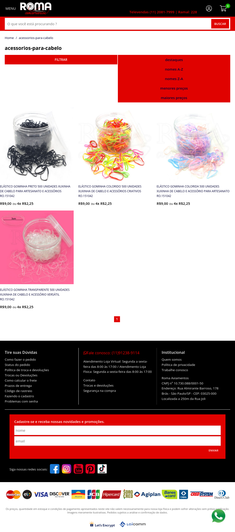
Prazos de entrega (18, 385)
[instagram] (66, 469)
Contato (89, 380)
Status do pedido (17, 365)
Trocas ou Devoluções (21, 375)
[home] (35, 8)
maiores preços (174, 97)
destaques (174, 59)
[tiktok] (102, 469)
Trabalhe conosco (175, 370)
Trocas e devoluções (98, 385)
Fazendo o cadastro (19, 396)
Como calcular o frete (21, 380)
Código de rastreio (18, 391)
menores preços (174, 88)
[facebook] (54, 469)
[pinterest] (90, 469)
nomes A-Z (174, 69)
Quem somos (172, 359)
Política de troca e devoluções (27, 370)
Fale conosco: (111, 352)
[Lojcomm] (133, 524)
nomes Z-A (174, 78)
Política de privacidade (178, 365)
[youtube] (78, 469)
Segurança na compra (99, 390)
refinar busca (61, 59)
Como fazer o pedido (20, 359)
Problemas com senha (21, 401)
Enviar (213, 450)
